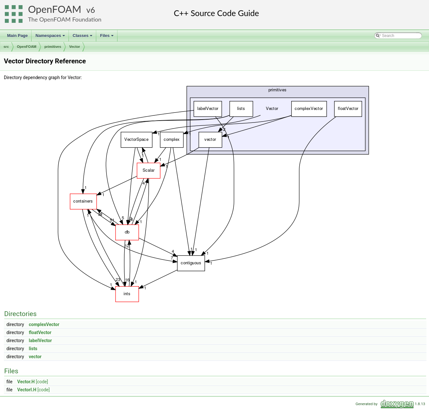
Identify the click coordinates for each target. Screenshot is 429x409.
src (6, 47)
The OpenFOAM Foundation (64, 19)
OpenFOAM (54, 9)
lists (33, 348)
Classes (83, 37)
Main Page (17, 35)
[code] (42, 381)
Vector (74, 47)
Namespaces (50, 37)
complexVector (44, 324)
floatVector (40, 332)
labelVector (40, 340)
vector (35, 356)
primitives (52, 47)
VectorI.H (26, 389)
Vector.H (26, 381)
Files (107, 37)
